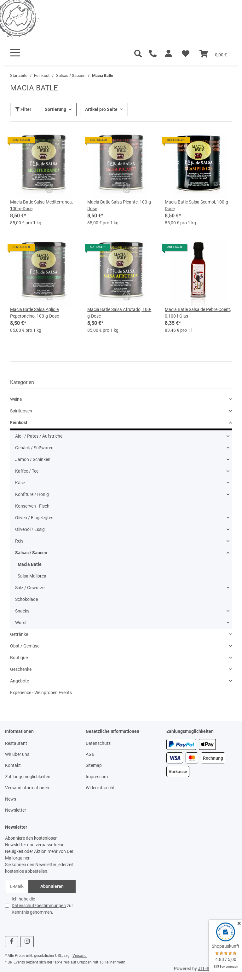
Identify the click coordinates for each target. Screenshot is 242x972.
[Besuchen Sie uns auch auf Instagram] (26, 941)
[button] (168, 54)
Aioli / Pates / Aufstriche (38, 436)
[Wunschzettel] (185, 54)
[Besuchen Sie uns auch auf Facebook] (11, 941)
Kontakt (13, 765)
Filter (23, 109)
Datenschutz (98, 743)
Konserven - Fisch (32, 506)
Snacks (22, 610)
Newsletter (15, 810)
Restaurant (16, 743)
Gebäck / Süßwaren (34, 447)
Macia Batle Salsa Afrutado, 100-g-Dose (119, 313)
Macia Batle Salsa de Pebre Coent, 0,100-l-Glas (198, 313)
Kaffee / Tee (26, 471)
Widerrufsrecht (100, 787)
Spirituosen (21, 410)
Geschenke (21, 669)
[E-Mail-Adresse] (17, 886)
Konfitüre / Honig (32, 494)
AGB (90, 754)
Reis (19, 541)
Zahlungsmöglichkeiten (27, 776)
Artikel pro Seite (101, 109)
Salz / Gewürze (29, 587)
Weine (16, 399)
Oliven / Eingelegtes (34, 517)
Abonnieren (52, 886)
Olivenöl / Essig (30, 529)
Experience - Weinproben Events (41, 692)
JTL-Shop (207, 968)
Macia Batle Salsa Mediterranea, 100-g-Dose (41, 205)
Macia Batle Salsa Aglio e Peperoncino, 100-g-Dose (34, 313)
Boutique (19, 657)
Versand (79, 955)
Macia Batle (30, 564)
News (10, 799)
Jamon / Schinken (32, 459)
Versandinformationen (27, 787)
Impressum (97, 776)
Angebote (19, 680)
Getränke (19, 634)
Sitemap (94, 765)
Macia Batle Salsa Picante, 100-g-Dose (119, 205)
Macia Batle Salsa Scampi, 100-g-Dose (197, 205)
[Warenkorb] (213, 54)
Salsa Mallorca (32, 575)
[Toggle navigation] (15, 53)
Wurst (21, 622)
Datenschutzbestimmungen (39, 905)
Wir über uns (17, 754)
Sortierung (55, 109)
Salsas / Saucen (31, 552)
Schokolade (26, 599)
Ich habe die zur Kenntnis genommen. (42, 905)
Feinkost (18, 422)
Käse (20, 482)
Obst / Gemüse (24, 645)
